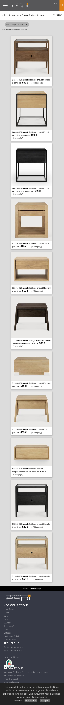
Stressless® (9, 626)
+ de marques (10, 639)
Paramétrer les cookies (14, 675)
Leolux (6, 619)
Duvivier (7, 622)
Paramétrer (31, 700)
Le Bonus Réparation (13, 657)
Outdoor (7, 632)
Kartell (6, 616)
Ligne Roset (9, 609)
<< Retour (57, 15)
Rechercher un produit (13, 647)
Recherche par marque (14, 650)
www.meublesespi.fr (13, 682)
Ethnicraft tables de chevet (33, 15)
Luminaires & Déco (12, 636)
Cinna (6, 612)
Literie (6, 629)
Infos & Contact (11, 679)
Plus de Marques (11, 15)
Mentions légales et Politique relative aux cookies (26, 672)
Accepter (45, 700)
